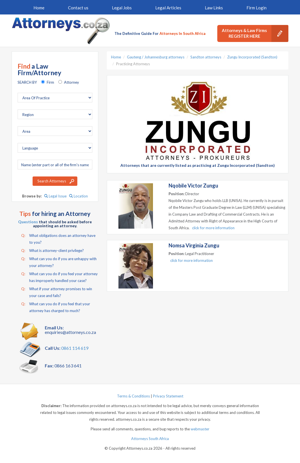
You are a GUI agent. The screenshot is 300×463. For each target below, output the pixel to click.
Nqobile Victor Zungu (193, 185)
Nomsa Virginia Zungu (194, 245)
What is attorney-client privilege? (52, 250)
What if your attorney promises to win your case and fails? (56, 291)
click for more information (213, 228)
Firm (50, 82)
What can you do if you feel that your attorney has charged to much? (55, 306)
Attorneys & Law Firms (255, 33)
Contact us (78, 7)
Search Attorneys (51, 181)
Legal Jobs (122, 7)
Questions (28, 221)
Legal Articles (168, 7)
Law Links (214, 7)
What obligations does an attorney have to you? (58, 238)
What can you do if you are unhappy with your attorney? (59, 261)
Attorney (71, 82)
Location (78, 196)
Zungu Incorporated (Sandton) (252, 57)
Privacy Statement (168, 396)
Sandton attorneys (205, 57)
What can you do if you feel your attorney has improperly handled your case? (59, 276)
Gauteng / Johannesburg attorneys (155, 57)
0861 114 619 (74, 348)
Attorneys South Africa (150, 438)
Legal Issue (55, 196)
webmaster (200, 429)
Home (38, 7)
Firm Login (256, 7)
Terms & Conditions (133, 396)
